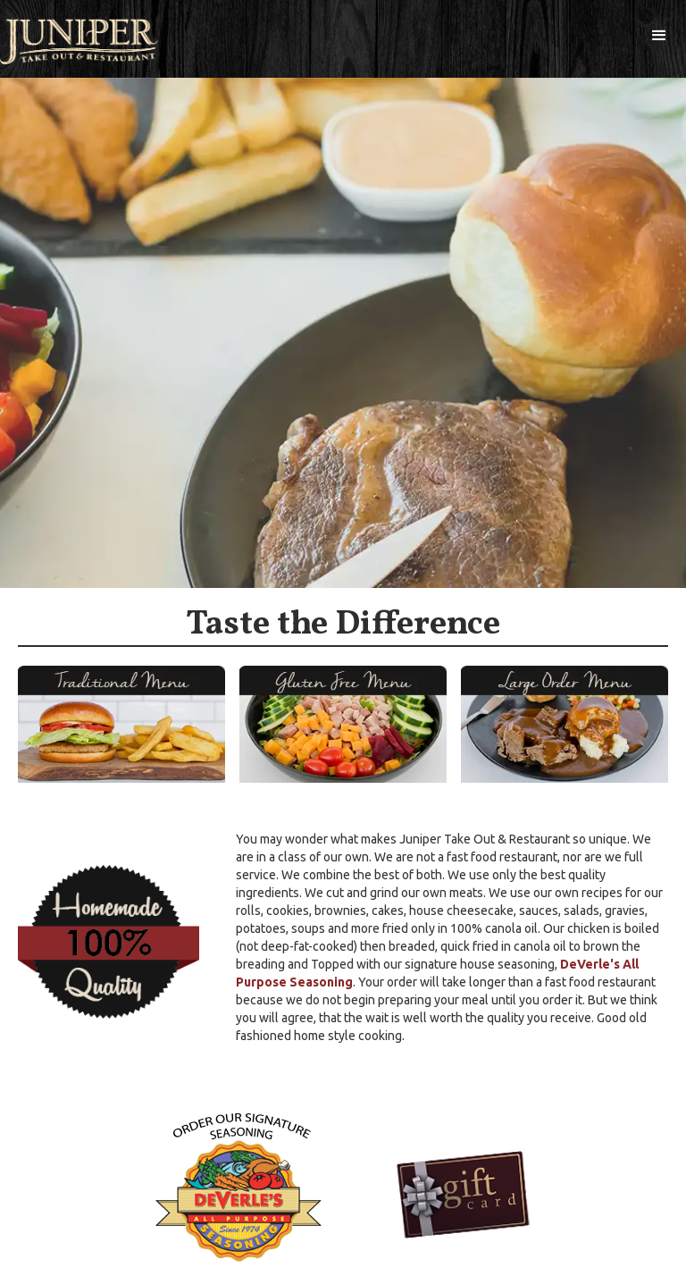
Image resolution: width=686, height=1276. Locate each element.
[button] (659, 36)
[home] (79, 41)
